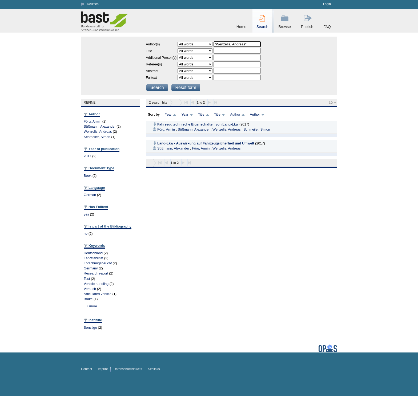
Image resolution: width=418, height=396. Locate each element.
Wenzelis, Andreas (98, 132)
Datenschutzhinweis (128, 369)
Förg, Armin (92, 121)
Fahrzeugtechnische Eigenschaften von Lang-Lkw (198, 124)
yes (86, 214)
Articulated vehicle (97, 294)
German (90, 195)
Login (327, 4)
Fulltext (151, 78)
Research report (96, 273)
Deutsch (93, 4)
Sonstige (90, 328)
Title (149, 51)
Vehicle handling (96, 284)
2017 (87, 156)
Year (168, 114)
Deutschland (93, 253)
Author (235, 114)
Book (87, 176)
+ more (91, 306)
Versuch (90, 289)
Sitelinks (154, 369)
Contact (86, 369)
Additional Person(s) (161, 58)
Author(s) (153, 44)
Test (87, 279)
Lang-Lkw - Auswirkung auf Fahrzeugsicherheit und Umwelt (205, 143)
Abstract (152, 71)
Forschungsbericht (98, 263)
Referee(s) (154, 64)
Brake (88, 299)
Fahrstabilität (93, 258)
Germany (91, 268)
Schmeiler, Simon (97, 137)
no (85, 234)
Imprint (103, 369)
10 (331, 103)
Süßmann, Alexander (100, 126)
